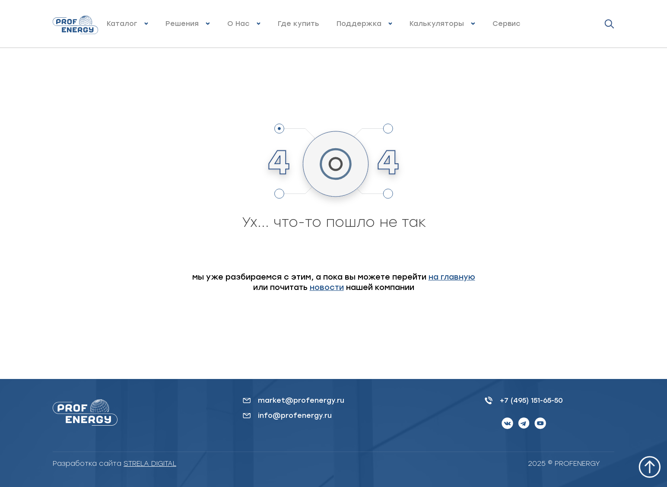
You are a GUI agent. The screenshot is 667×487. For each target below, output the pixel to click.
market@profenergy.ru (301, 400)
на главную (452, 277)
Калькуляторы (437, 23)
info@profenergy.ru (295, 415)
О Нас (238, 23)
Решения (182, 23)
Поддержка (359, 23)
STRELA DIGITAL (150, 463)
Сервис (506, 23)
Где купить (298, 23)
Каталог (122, 23)
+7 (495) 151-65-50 (531, 400)
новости (327, 287)
